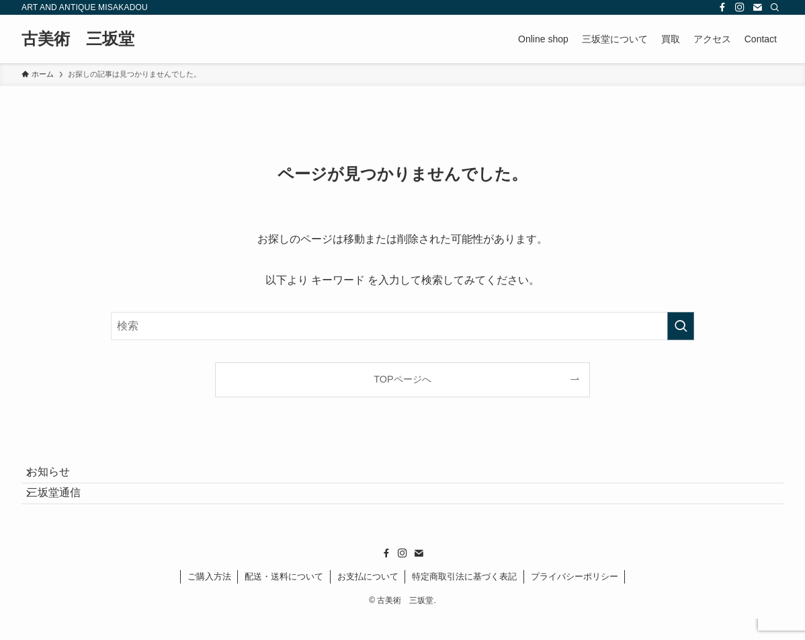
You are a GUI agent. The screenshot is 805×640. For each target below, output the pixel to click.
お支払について (367, 598)
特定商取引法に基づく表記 (464, 598)
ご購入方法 (209, 598)
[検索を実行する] (680, 326)
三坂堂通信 (64, 509)
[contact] (757, 7)
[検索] (774, 7)
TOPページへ (402, 379)
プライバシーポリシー (574, 598)
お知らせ (59, 477)
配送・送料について (284, 598)
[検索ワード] (402, 326)
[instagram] (740, 7)
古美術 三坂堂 (78, 39)
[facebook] (722, 7)
